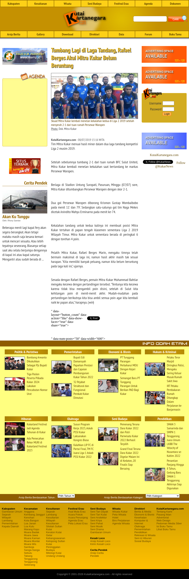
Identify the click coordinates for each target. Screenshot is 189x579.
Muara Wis (30, 544)
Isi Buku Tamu (164, 526)
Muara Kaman (32, 538)
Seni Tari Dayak (99, 511)
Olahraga (139, 526)
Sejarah (6, 514)
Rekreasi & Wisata (144, 535)
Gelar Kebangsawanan (55, 537)
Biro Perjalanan (121, 520)
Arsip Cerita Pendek (97, 554)
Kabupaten (14, 4)
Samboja (29, 547)
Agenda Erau (75, 520)
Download (67, 34)
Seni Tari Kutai (98, 514)
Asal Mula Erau (77, 511)
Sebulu (28, 552)
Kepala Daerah (10, 526)
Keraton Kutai (54, 532)
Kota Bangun (31, 520)
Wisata (67, 4)
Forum (148, 34)
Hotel (115, 517)
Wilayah (6, 517)
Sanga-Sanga (32, 550)
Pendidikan (140, 532)
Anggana (29, 511)
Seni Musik (96, 526)
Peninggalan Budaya (53, 548)
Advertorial (162, 517)
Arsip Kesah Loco (100, 541)
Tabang (28, 555)
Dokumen (175, 4)
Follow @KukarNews (170, 164)
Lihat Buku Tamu (166, 529)
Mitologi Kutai (53, 552)
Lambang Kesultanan (52, 516)
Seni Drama (97, 529)
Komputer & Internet (141, 522)
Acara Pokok (75, 514)
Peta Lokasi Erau (78, 523)
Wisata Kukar (120, 511)
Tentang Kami (164, 511)
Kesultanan (40, 4)
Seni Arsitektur (98, 517)
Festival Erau (121, 4)
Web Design (163, 520)
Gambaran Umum (12, 511)
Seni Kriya (96, 520)
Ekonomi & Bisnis (144, 514)
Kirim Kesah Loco (100, 544)
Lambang (7, 520)
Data (121, 34)
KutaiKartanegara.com (164, 155)
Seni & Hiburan (143, 538)
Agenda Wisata (121, 523)
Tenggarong (31, 558)
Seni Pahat (96, 523)
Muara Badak (31, 532)
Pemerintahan (10, 523)
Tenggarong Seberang (31, 563)
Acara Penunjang (78, 517)
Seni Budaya (94, 4)
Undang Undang (55, 555)
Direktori (94, 34)
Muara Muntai (32, 541)
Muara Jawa (31, 535)
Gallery (41, 34)
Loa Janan (30, 523)
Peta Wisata (119, 514)
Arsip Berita (13, 34)
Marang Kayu (31, 529)
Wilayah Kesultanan (52, 522)
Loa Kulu (29, 526)
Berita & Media (142, 511)
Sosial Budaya (142, 541)
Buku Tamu (175, 34)
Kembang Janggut (34, 514)
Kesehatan (140, 517)
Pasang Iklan (163, 514)
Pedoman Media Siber (169, 523)
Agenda (148, 4)
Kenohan (29, 517)
